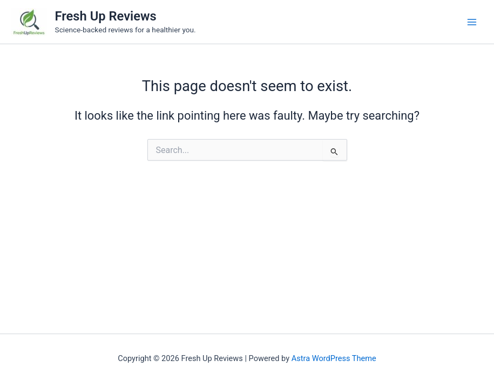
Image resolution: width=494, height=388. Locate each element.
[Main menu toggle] (472, 22)
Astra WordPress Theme (334, 358)
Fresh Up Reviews (106, 16)
